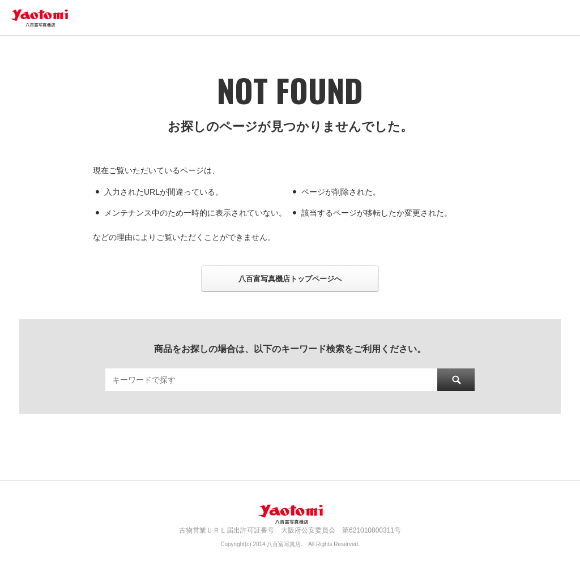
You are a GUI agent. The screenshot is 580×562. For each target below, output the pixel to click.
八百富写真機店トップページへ (290, 278)
